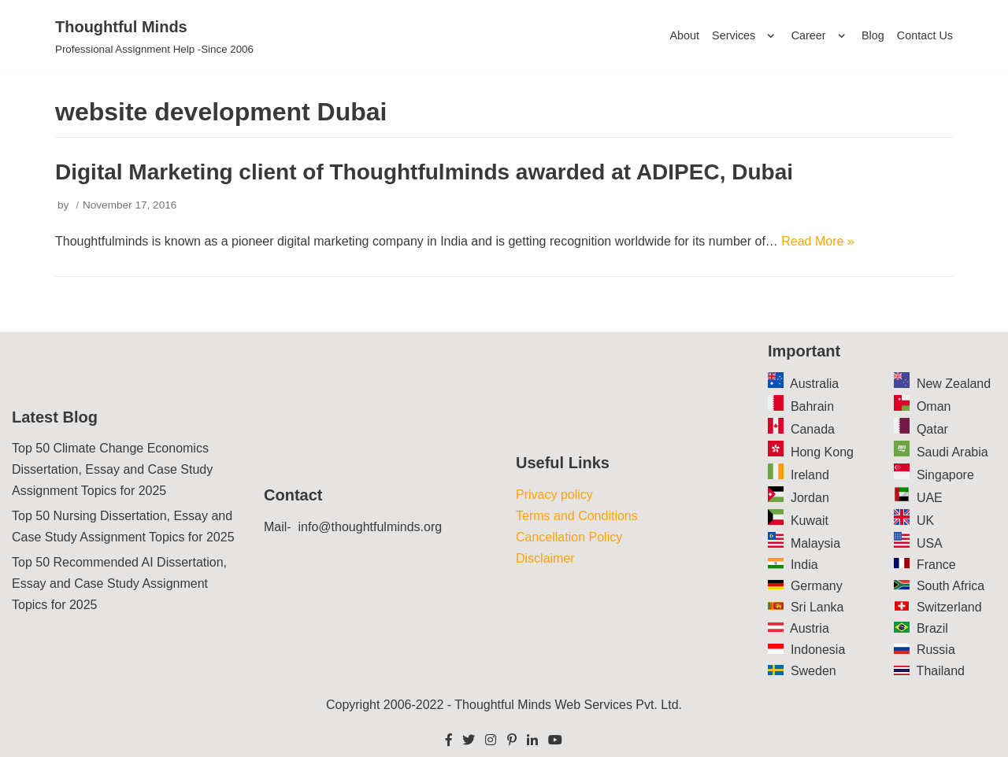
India (804, 564)
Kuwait (809, 520)
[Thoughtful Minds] (154, 36)
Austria (809, 628)
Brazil (932, 628)
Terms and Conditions (577, 516)
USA (930, 543)
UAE (930, 497)
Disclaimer (545, 558)
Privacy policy (554, 494)
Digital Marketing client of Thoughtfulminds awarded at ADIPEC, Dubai (424, 172)
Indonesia (818, 649)
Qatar (932, 430)
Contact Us (925, 35)
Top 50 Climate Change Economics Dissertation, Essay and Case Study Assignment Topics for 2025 (112, 470)
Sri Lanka (817, 607)
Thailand (941, 671)
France (936, 564)
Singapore (945, 475)
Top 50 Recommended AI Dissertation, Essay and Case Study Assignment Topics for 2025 (119, 583)
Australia (814, 384)
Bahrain (812, 407)
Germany (817, 586)
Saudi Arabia (952, 453)
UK (925, 520)
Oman (934, 407)
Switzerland (949, 607)
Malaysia (815, 543)
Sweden (813, 671)
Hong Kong (822, 453)
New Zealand (954, 384)
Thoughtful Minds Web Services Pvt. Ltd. (568, 704)
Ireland (810, 475)
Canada (813, 430)
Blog (873, 35)
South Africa (950, 586)
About (684, 35)
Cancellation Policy (569, 537)
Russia (936, 649)
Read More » (817, 241)
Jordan (810, 497)
